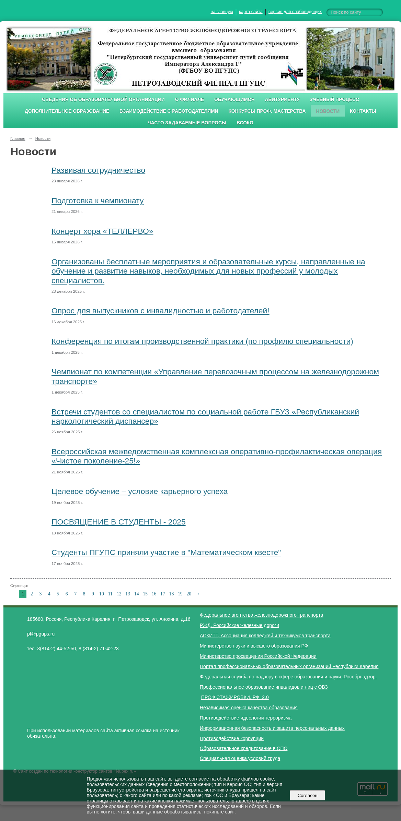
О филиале (189, 99)
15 (145, 593)
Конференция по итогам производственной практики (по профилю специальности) (202, 341)
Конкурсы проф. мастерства (267, 111)
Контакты (363, 111)
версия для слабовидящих (295, 11)
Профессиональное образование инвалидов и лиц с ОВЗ (264, 687)
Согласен (307, 795)
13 (127, 593)
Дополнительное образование (67, 111)
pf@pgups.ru (41, 634)
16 (154, 593)
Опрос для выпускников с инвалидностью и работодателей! (160, 310)
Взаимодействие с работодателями (168, 111)
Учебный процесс (334, 99)
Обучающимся (234, 99)
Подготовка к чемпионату (97, 200)
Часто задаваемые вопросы (187, 122)
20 (188, 593)
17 (162, 593)
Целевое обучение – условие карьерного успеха (139, 491)
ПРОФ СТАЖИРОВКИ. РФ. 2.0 (235, 697)
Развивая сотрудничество (98, 170)
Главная (17, 138)
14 (136, 593)
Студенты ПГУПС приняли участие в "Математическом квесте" (166, 552)
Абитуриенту (282, 99)
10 (101, 593)
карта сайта (251, 11)
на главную (222, 11)
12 (119, 593)
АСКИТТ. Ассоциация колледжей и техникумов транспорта (265, 635)
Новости (328, 111)
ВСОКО (245, 122)
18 (171, 593)
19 (180, 593)
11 (110, 593)
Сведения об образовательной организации (103, 99)
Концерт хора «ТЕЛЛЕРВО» (102, 231)
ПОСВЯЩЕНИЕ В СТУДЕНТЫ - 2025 (118, 521)
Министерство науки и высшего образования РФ (254, 646)
